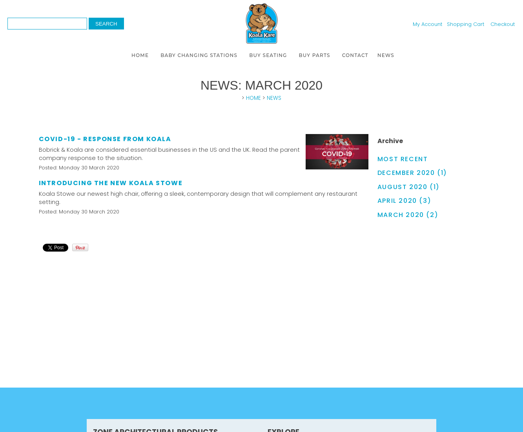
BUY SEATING (268, 55)
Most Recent (402, 159)
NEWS (385, 55)
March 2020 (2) (407, 214)
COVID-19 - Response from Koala (105, 138)
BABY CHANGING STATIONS (198, 55)
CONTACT (355, 55)
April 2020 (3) (404, 200)
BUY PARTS (314, 55)
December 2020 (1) (412, 172)
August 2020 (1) (408, 186)
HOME (140, 55)
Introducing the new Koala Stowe (111, 183)
